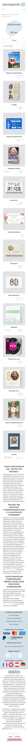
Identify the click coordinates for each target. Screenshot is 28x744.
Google (23, 716)
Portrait (14, 454)
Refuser (11, 736)
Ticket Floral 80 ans (14, 232)
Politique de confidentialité (14, 618)
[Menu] (3, 9)
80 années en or (14, 391)
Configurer (17, 736)
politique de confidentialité (19, 728)
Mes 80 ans (14, 200)
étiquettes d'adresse (10, 569)
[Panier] (24, 9)
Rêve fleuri (14, 263)
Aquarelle (14, 327)
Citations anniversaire (15, 596)
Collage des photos (14, 168)
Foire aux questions (14, 615)
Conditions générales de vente (14, 621)
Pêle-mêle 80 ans (14, 295)
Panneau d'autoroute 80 (14, 136)
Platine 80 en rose (14, 359)
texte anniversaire (8, 604)
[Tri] (14, 46)
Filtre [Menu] (14, 40)
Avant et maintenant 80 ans (14, 422)
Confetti (14, 105)
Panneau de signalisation (14, 73)
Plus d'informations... (13, 733)
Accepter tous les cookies (14, 739)
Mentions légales (13, 624)
